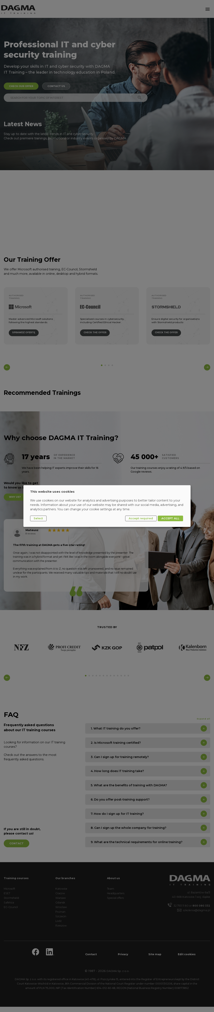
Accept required (141, 518)
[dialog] (107, 506)
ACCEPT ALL (170, 518)
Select (38, 518)
